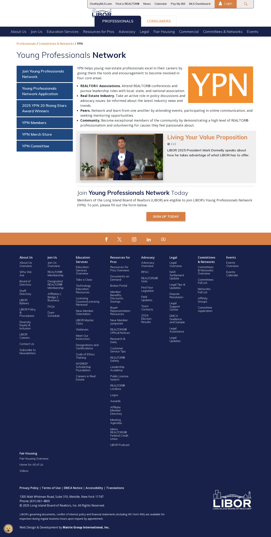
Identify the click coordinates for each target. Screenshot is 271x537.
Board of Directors (25, 281)
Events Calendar (232, 272)
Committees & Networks (223, 30)
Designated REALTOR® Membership (56, 283)
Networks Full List (204, 289)
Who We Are (26, 272)
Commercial (189, 30)
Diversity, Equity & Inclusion (25, 324)
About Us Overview (26, 262)
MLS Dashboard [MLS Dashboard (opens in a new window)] (199, 3)
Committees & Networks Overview (206, 269)
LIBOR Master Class (85, 320)
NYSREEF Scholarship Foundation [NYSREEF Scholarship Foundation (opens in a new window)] (83, 365)
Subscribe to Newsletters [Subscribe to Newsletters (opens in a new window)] (28, 350)
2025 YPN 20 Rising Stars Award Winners (44, 107)
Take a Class (84, 278)
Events (252, 30)
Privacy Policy (29, 487)
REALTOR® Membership (56, 272)
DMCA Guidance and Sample (177, 318)
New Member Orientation (84, 311)
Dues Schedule (54, 312)
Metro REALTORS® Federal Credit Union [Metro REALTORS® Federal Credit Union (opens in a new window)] (119, 432)
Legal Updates (175, 338)
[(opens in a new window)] (106, 237)
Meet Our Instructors (83, 335)
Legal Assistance (177, 328)
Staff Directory (25, 291)
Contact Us (27, 342)
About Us (18, 30)
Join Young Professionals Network (43, 73)
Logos (114, 393)
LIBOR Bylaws (24, 300)
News (147, 3)
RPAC (145, 270)
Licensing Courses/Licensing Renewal (87, 300)
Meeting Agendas (116, 420)
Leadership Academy (117, 367)
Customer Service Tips (118, 348)
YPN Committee (35, 144)
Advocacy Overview (147, 262)
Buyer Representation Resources (120, 309)
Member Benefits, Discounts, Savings (117, 295)
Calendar (161, 3)
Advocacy (127, 30)
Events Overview (232, 262)
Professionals (117, 20)
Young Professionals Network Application (40, 90)
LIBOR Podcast (120, 443)
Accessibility (94, 487)
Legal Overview (176, 262)
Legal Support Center (175, 305)
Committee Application (205, 307)
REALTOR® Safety (117, 357)
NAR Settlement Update (177, 274)
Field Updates (146, 297)
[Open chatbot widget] (8, 528)
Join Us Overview (54, 262)
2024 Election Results (146, 317)
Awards (115, 400)
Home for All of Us (31, 463)
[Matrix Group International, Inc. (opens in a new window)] (86, 526)
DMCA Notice (73, 487)
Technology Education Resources (83, 287)
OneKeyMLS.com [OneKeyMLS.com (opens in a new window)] (101, 3)
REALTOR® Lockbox (117, 385)
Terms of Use (51, 487)
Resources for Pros (98, 30)
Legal (144, 30)
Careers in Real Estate (85, 376)
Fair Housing (164, 30)
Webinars (82, 328)
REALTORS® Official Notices (120, 329)
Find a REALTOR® (127, 3)
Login (225, 3)
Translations (115, 487)
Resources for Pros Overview (119, 267)
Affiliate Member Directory (116, 409)
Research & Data (117, 339)
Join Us (36, 30)
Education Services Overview (82, 269)
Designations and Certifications (87, 345)
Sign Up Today (166, 215)
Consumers (159, 20)
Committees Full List (206, 279)
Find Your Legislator (147, 287)
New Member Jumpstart (119, 320)
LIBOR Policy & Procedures (28, 311)
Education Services (63, 30)
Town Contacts (147, 306)
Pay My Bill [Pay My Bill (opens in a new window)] (178, 3)
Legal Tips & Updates (177, 284)
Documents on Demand (119, 276)
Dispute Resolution (176, 294)
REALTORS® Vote (149, 278)
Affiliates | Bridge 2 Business (54, 296)
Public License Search (119, 376)
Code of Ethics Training (85, 354)
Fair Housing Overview (34, 457)
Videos (24, 469)
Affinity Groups (202, 298)
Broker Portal (119, 284)
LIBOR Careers (25, 334)
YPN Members (34, 121)
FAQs (51, 305)
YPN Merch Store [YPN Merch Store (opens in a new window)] (37, 133)
